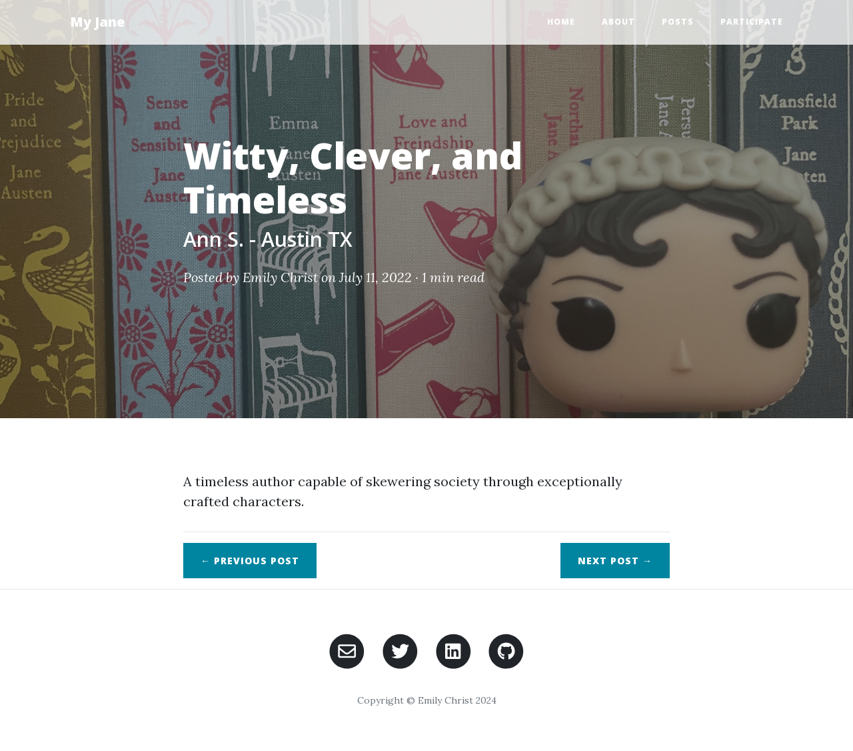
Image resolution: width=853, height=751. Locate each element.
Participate (751, 21)
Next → (615, 560)
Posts (678, 21)
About (618, 21)
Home (561, 21)
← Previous (250, 560)
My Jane (97, 22)
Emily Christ (280, 277)
